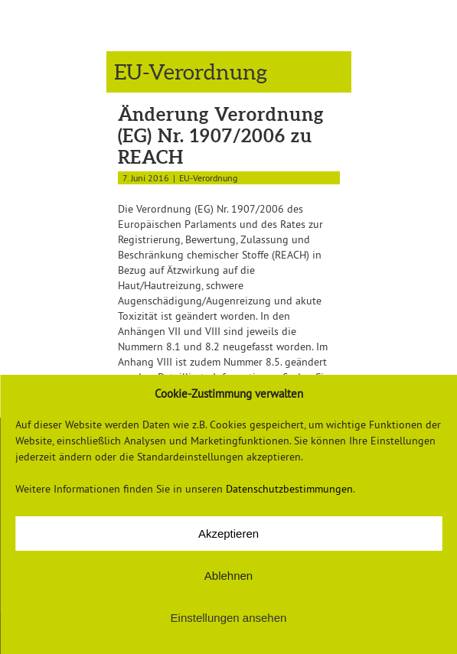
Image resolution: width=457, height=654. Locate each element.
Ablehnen (228, 575)
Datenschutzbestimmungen (289, 489)
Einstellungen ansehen (229, 617)
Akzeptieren (228, 533)
